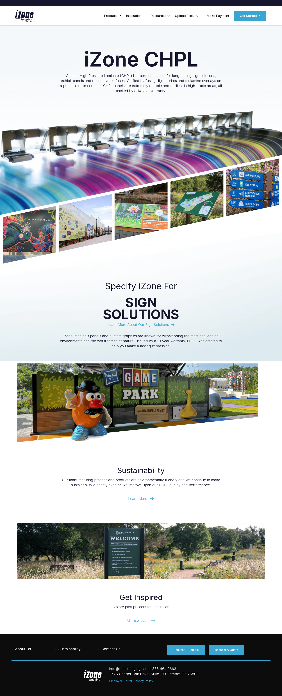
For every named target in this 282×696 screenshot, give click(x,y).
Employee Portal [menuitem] (120, 681)
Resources (158, 16)
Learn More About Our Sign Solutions (138, 324)
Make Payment (218, 16)
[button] (110, 16)
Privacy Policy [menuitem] (143, 681)
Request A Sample (186, 650)
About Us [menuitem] (23, 649)
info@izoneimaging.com (129, 669)
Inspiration (134, 16)
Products (110, 16)
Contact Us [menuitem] (110, 649)
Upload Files (186, 16)
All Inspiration (141, 620)
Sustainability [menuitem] (69, 649)
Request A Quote (226, 650)
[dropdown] (110, 15)
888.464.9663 (164, 669)
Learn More (141, 498)
